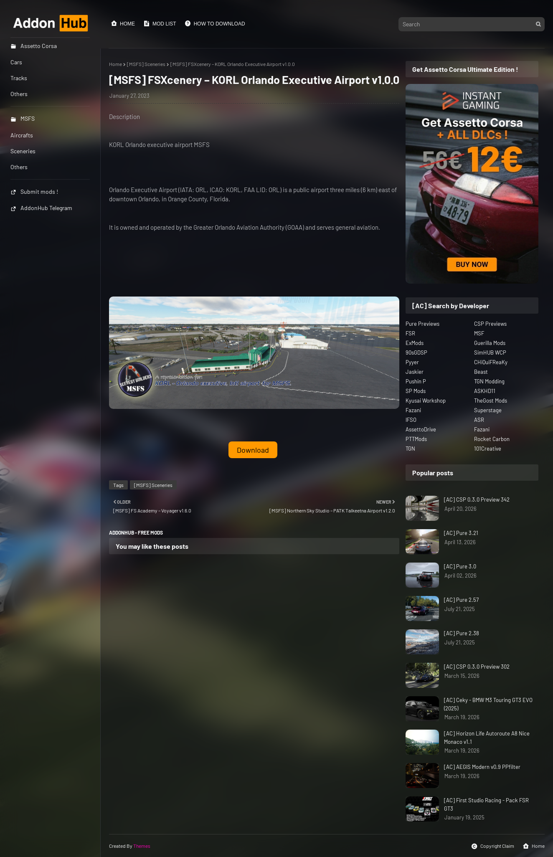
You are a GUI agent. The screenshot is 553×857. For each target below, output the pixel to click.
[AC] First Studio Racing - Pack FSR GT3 (486, 804)
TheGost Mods (490, 400)
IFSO (411, 419)
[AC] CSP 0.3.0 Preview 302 (477, 666)
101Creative (487, 448)
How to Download (215, 23)
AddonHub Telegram (41, 207)
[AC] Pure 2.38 (461, 633)
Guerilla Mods (489, 343)
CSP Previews (490, 323)
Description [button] (124, 116)
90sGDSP (416, 352)
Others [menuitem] (19, 93)
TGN (410, 448)
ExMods (415, 343)
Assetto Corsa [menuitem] (33, 45)
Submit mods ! (34, 191)
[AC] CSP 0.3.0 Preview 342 (477, 499)
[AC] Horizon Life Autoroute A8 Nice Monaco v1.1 (487, 737)
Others (19, 166)
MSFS (22, 118)
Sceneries (23, 151)
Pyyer (412, 362)
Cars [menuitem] (16, 62)
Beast (481, 371)
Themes (141, 846)
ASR (479, 419)
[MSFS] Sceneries (146, 64)
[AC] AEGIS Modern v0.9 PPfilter (482, 766)
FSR (410, 333)
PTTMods (416, 439)
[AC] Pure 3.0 (460, 566)
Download (253, 449)
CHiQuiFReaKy (490, 362)
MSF (479, 333)
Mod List (159, 23)
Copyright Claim (492, 846)
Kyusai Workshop (426, 400)
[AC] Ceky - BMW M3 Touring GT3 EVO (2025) (488, 704)
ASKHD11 (484, 391)
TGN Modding (489, 381)
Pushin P (416, 381)
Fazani (413, 410)
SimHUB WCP (490, 352)
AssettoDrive (421, 429)
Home (123, 23)
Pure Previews (422, 323)
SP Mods (416, 391)
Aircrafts (21, 135)
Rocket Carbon (492, 439)
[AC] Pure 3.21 (461, 533)
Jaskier (415, 371)
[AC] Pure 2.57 (461, 599)
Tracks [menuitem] (18, 77)
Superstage (488, 410)
